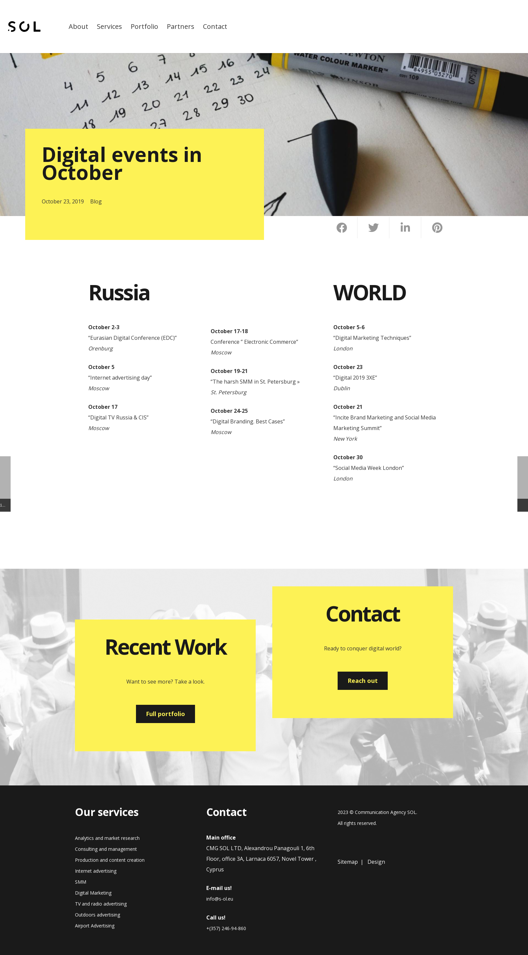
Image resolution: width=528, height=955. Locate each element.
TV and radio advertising (101, 904)
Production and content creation (110, 860)
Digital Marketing (93, 893)
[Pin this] (437, 227)
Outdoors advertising (97, 915)
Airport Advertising (94, 925)
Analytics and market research (107, 838)
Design (376, 861)
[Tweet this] (373, 227)
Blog (96, 201)
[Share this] (342, 227)
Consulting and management (106, 849)
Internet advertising (95, 871)
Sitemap (348, 861)
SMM (80, 882)
